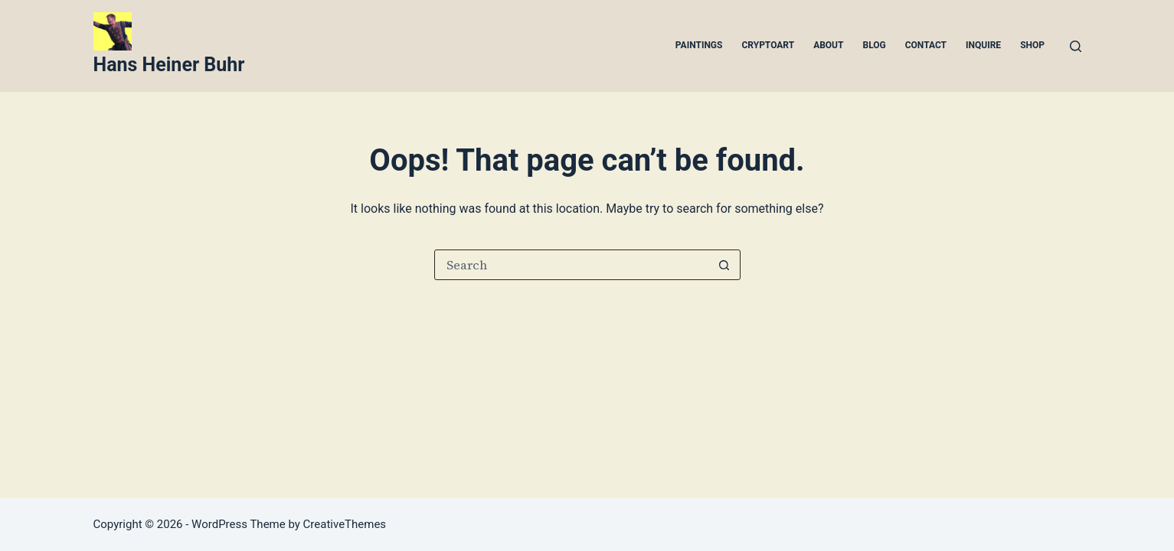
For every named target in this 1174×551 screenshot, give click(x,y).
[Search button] (724, 264)
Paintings (699, 45)
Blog (873, 45)
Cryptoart (767, 45)
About (828, 45)
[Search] (1075, 46)
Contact (926, 45)
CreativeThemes (345, 524)
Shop (1032, 45)
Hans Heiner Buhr (169, 65)
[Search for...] (572, 264)
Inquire (983, 45)
